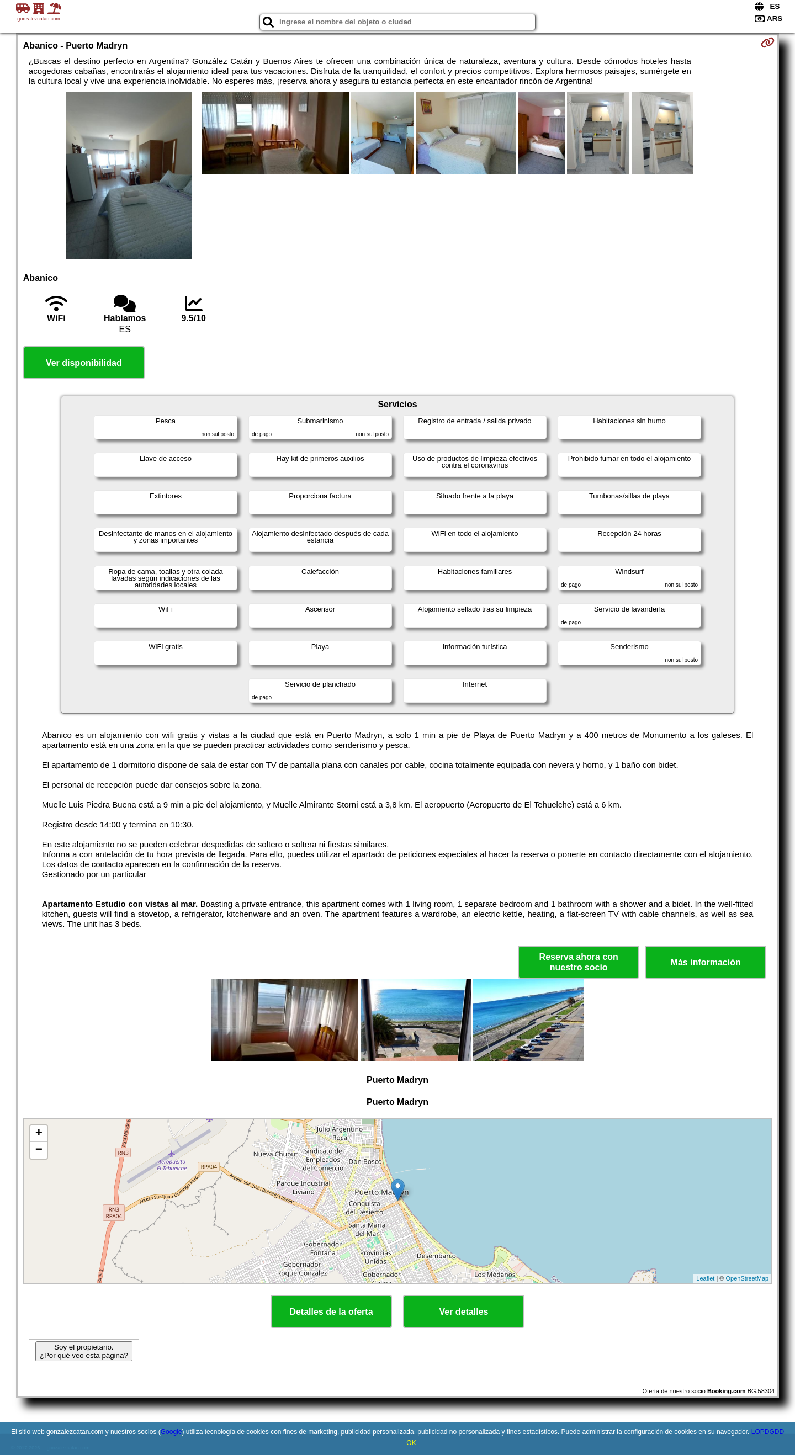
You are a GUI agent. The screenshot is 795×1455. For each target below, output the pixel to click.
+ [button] (39, 1133)
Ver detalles (464, 1311)
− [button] (39, 1150)
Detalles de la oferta (331, 1311)
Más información (706, 962)
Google (171, 1432)
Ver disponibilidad (84, 363)
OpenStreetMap (747, 1278)
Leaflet (705, 1278)
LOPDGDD (767, 1432)
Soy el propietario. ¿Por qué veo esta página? (84, 1351)
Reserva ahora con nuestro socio (578, 962)
